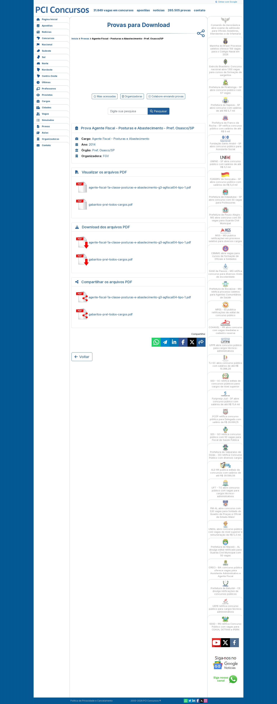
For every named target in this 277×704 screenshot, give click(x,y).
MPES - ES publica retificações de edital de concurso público (225, 309)
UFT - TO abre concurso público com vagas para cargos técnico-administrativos (225, 489)
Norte (42, 63)
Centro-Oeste (46, 75)
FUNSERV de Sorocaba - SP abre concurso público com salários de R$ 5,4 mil (225, 178)
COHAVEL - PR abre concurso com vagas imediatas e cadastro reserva (225, 327)
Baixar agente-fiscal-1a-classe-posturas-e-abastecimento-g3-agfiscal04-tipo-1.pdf (138, 242)
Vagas (42, 113)
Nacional (44, 44)
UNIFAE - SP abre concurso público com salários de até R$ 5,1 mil (225, 160)
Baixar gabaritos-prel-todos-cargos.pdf (138, 259)
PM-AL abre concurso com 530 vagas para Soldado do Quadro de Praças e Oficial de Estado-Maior (225, 509)
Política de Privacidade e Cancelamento (91, 700)
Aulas (42, 132)
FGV (106, 156)
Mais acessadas (104, 96)
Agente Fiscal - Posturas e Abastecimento (120, 139)
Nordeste (44, 69)
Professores (46, 88)
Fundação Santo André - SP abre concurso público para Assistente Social (225, 143)
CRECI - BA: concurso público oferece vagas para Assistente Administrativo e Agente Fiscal (225, 569)
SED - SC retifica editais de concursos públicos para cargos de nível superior (225, 380)
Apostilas (44, 25)
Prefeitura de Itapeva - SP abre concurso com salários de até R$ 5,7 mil (225, 104)
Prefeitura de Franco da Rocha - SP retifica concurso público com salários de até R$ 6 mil (225, 124)
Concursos (45, 38)
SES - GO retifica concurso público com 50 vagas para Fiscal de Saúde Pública (225, 433)
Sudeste (43, 50)
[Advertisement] (109, 66)
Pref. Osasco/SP (103, 150)
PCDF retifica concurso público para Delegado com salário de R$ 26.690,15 (225, 416)
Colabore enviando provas (166, 96)
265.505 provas (179, 10)
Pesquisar (158, 111)
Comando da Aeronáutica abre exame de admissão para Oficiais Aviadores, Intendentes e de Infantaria (225, 26)
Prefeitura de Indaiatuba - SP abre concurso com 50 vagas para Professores (225, 196)
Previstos (44, 94)
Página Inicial (46, 19)
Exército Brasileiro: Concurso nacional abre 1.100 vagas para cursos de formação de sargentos (225, 67)
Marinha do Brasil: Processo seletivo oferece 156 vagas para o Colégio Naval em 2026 (225, 47)
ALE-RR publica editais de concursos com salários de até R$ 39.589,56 (225, 469)
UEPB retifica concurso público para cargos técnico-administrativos (225, 605)
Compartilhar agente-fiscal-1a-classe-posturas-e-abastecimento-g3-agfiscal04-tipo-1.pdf (138, 297)
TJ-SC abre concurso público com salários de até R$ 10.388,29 (225, 362)
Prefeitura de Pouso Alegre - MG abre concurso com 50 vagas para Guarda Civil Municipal (225, 216)
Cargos (43, 101)
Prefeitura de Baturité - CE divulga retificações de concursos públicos (225, 587)
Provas (43, 126)
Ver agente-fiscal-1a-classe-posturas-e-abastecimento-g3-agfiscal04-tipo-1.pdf (138, 187)
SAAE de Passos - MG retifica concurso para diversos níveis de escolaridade (225, 270)
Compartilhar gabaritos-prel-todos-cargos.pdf (138, 314)
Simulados (45, 119)
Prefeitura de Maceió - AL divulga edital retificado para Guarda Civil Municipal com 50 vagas (225, 548)
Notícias (43, 31)
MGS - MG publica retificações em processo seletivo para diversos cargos (225, 235)
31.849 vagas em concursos (113, 10)
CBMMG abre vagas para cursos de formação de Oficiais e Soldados (225, 252)
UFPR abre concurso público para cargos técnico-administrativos (225, 344)
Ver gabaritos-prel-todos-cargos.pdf (138, 204)
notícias (159, 10)
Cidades (43, 107)
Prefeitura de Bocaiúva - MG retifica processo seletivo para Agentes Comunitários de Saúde (225, 290)
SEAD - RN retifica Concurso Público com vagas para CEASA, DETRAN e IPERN (225, 623)
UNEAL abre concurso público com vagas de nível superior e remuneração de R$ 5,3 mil (225, 528)
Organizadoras (47, 138)
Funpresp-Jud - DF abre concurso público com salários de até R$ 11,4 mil (225, 398)
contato (199, 10)
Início (74, 38)
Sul (40, 57)
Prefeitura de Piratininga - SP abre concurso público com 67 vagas (225, 86)
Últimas (43, 82)
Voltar (82, 357)
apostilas (143, 10)
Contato (43, 145)
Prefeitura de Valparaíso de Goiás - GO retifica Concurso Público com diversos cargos (225, 451)
